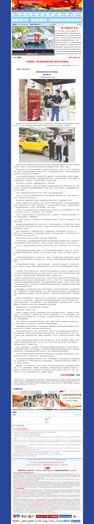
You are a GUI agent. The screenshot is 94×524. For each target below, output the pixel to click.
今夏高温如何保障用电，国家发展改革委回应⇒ (69, 33)
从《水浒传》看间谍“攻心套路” (20, 51)
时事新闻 (19, 57)
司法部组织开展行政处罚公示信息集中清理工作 (69, 49)
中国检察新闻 (63, 13)
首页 (15, 57)
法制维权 (22, 13)
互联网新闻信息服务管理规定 (35, 433)
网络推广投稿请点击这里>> (75, 57)
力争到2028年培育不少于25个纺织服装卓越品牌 (69, 42)
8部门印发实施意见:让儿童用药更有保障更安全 (69, 44)
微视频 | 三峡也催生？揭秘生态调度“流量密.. (53, 51)
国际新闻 (34, 15)
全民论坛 (28, 13)
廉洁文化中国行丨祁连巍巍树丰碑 (35, 51)
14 (50, 49)
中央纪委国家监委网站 (66, 65)
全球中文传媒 (24, 4)
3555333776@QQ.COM (22, 24)
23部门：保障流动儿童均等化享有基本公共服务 (69, 38)
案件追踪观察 (16, 15)
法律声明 (39, 459)
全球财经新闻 (63, 15)
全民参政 (39, 13)
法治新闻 (28, 15)
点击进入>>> (39, 24)
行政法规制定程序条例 (71, 409)
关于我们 (29, 459)
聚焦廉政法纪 (16, 13)
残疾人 (50, 15)
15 (52, 49)
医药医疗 (45, 15)
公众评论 (45, 13)
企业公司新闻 (78, 13)
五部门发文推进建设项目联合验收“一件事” (68, 40)
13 (48, 49)
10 (42, 49)
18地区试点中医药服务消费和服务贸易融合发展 (69, 51)
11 (44, 49)
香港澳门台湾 (71, 15)
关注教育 (56, 13)
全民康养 (39, 15)
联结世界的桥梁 (47, 409)
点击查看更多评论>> (78, 414)
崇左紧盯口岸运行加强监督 (24, 409)
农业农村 (56, 15)
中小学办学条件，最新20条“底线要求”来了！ (68, 31)
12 (46, 49)
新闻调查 (51, 13)
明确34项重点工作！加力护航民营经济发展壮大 (69, 35)
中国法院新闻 (71, 13)
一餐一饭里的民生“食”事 (69, 28)
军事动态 (22, 15)
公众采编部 (34, 459)
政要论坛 (34, 13)
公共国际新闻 (78, 15)
